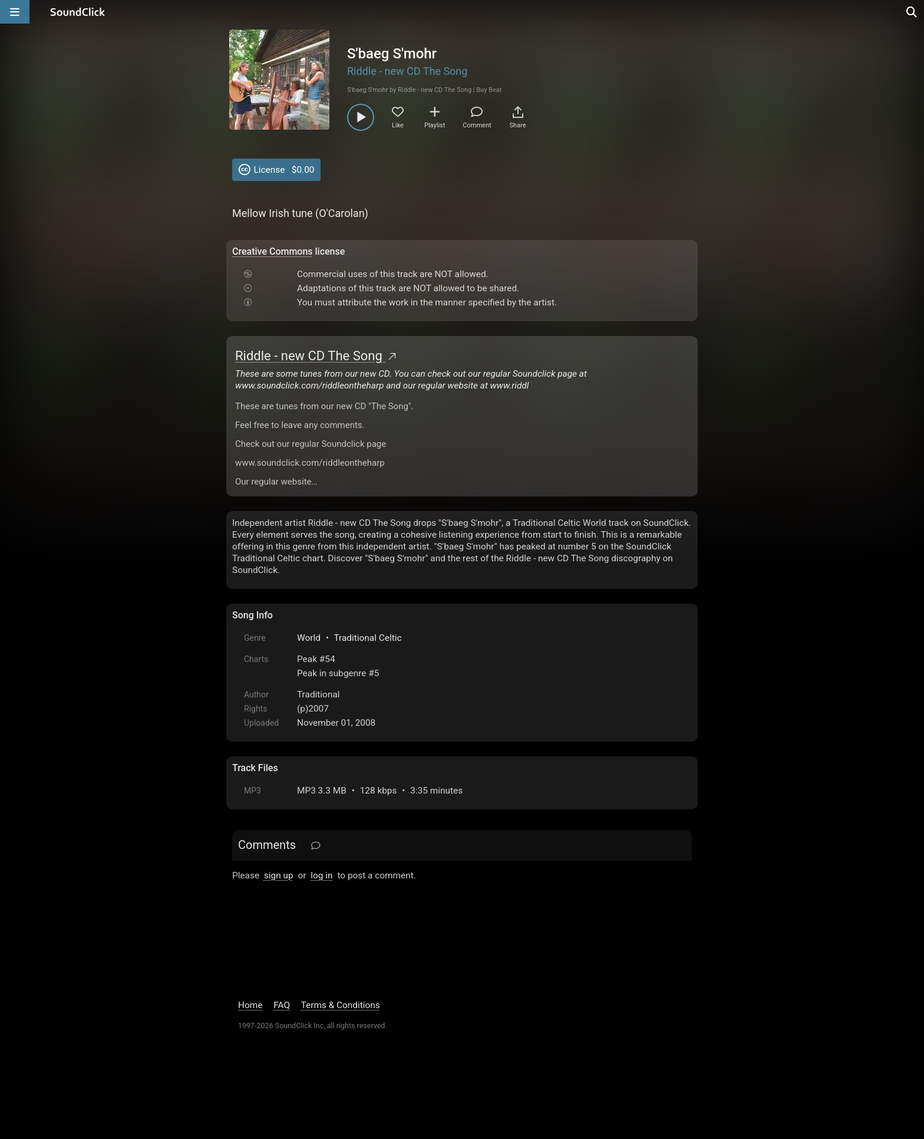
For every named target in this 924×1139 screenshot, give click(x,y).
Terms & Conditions (340, 1005)
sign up (278, 875)
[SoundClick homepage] (77, 12)
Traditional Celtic (367, 638)
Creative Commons (272, 251)
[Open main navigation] (14, 12)
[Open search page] (912, 12)
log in (321, 875)
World (309, 638)
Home (250, 1005)
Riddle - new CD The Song (407, 71)
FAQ (281, 1005)
